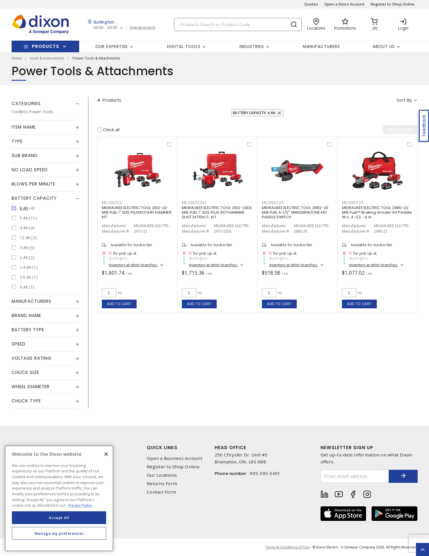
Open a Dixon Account (344, 4)
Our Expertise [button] (111, 46)
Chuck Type (26, 401)
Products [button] (45, 46)
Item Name (24, 127)
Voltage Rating (31, 358)
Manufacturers (321, 46)
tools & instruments (47, 58)
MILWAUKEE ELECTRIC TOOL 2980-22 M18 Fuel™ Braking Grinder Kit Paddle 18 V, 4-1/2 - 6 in (377, 212)
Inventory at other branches (133, 264)
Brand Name (26, 315)
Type (17, 141)
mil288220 (273, 202)
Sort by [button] (404, 100)
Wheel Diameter (31, 387)
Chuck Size (25, 372)
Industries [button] (252, 46)
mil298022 (353, 202)
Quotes (311, 4)
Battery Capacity (34, 198)
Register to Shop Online (393, 4)
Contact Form (161, 492)
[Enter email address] (355, 476)
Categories (26, 103)
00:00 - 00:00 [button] (105, 27)
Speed (19, 344)
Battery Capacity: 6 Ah (254, 112)
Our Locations (162, 475)
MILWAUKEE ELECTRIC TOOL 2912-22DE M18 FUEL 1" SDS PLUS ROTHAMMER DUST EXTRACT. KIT (217, 212)
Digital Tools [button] (183, 46)
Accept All (59, 517)
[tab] (45, 103)
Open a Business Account (174, 458)
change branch (142, 27)
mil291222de (194, 202)
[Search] (238, 24)
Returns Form (162, 483)
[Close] (106, 454)
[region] (59, 498)
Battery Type (28, 330)
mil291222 (112, 202)
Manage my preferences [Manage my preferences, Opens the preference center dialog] (59, 533)
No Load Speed (30, 170)
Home (17, 58)
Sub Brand (25, 155)
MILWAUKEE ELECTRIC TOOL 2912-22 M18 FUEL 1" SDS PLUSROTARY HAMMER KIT (136, 212)
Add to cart (119, 303)
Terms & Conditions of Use (287, 547)
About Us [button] (384, 46)
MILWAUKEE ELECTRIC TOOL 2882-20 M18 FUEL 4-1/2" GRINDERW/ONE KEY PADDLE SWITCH (295, 212)
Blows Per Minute (33, 184)
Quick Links (162, 448)
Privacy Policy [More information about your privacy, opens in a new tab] (80, 505)
